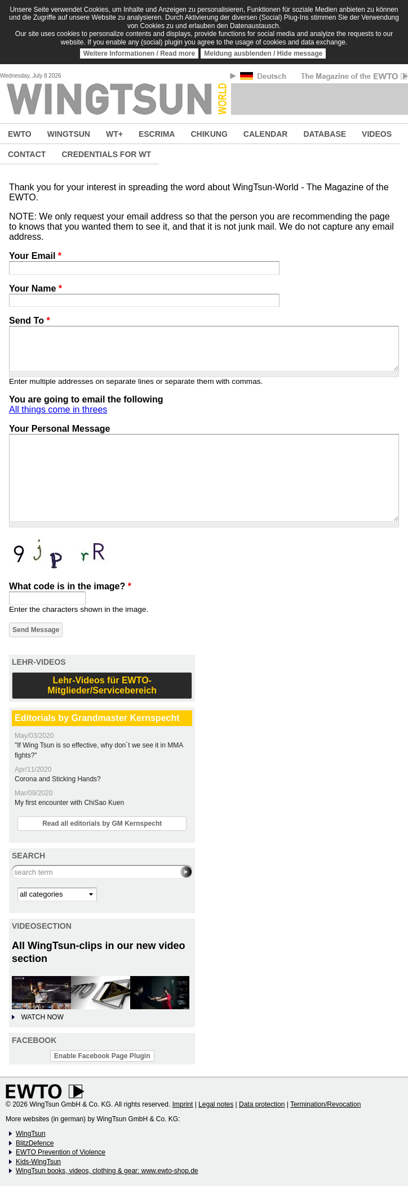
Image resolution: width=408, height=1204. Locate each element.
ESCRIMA (157, 133)
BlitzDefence (35, 1143)
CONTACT (27, 154)
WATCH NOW (42, 1017)
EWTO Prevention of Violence (60, 1152)
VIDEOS (377, 133)
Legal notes (215, 1104)
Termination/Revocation (325, 1104)
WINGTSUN (68, 133)
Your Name (35, 288)
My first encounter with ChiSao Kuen (69, 803)
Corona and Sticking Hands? (58, 779)
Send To (29, 320)
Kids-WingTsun (38, 1162)
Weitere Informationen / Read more (139, 53)
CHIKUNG (208, 133)
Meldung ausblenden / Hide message (263, 53)
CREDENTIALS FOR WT (106, 154)
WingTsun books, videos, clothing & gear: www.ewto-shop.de (107, 1171)
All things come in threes (58, 409)
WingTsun (31, 1134)
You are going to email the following (86, 399)
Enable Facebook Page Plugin (102, 1056)
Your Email (35, 256)
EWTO (20, 133)
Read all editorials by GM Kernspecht (102, 823)
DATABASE (324, 133)
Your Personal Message (59, 428)
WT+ (114, 133)
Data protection (262, 1104)
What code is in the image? (70, 586)
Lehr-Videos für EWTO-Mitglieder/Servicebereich (102, 685)
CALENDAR (265, 133)
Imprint (182, 1104)
